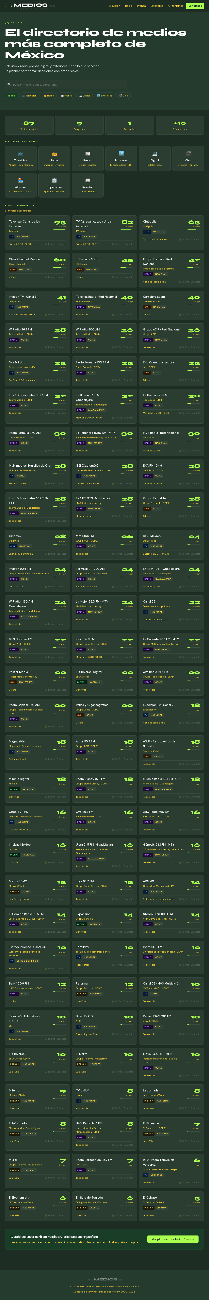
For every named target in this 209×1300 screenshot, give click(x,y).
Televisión (114, 5)
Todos (11, 95)
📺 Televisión (29, 95)
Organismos (175, 5)
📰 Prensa (66, 95)
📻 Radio (49, 95)
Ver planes (195, 5)
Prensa (141, 5)
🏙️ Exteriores (104, 95)
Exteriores (157, 5)
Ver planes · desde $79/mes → (173, 1239)
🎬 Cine (123, 95)
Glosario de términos (86, 1291)
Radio (128, 5)
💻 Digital (84, 95)
